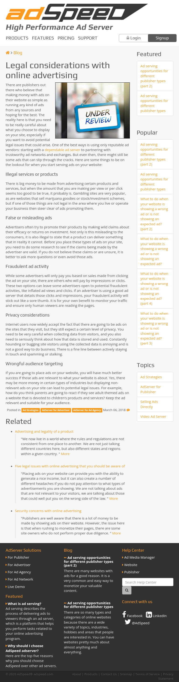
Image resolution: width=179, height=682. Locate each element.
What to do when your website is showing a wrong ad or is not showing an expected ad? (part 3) (154, 328)
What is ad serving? (24, 603)
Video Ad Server (153, 416)
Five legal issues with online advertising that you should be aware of (70, 466)
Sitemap (126, 674)
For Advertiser (19, 564)
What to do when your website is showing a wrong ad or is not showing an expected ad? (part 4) (154, 288)
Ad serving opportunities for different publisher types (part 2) (154, 76)
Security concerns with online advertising (48, 510)
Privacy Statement (165, 676)
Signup (162, 37)
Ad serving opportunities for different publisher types (154, 103)
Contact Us (109, 674)
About (76, 674)
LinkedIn (156, 614)
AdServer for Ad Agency (87, 410)
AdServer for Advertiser (56, 410)
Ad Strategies (30, 410)
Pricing (66, 38)
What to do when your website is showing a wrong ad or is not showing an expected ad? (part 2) (154, 213)
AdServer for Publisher (151, 389)
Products (17, 38)
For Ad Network (20, 579)
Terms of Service (147, 674)
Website (130, 564)
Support (87, 38)
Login (135, 37)
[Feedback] (128, 410)
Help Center (133, 550)
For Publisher (18, 557)
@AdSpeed (136, 621)
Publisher (132, 572)
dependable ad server (62, 149)
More (65, 453)
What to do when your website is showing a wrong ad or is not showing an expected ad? (154, 251)
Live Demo (16, 586)
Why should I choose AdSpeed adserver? (24, 648)
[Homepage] (8, 52)
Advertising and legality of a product (44, 431)
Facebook (132, 614)
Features (43, 38)
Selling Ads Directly (149, 404)
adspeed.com (43, 674)
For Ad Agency (19, 572)
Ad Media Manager (139, 557)
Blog (18, 52)
